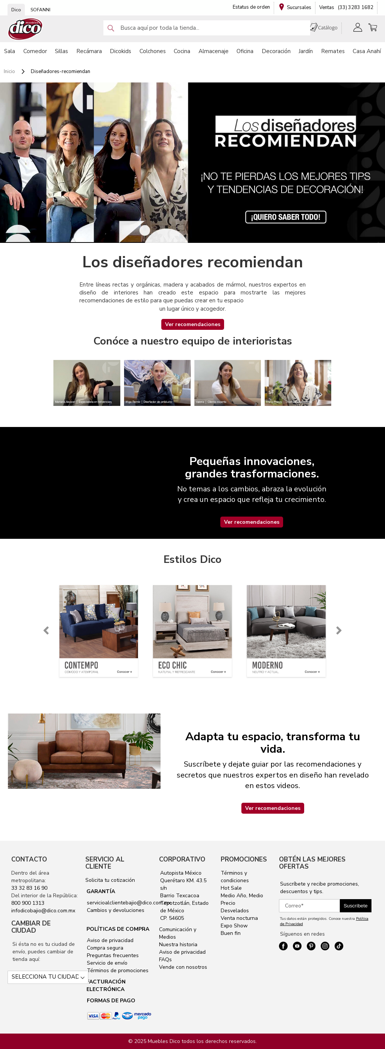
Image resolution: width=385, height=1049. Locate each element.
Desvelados (235, 910)
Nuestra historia (178, 944)
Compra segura (104, 947)
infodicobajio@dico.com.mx (43, 910)
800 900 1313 (27, 903)
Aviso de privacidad (109, 940)
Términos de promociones (117, 970)
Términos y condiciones (235, 876)
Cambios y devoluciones (114, 910)
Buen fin (231, 933)
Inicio (10, 71)
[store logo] (26, 29)
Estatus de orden (251, 7)
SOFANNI (40, 10)
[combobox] (206, 27)
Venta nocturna (239, 918)
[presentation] (45, 630)
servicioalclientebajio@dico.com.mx (129, 902)
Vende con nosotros (183, 967)
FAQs (165, 959)
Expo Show (234, 925)
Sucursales (299, 7)
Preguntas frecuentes (112, 955)
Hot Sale (231, 888)
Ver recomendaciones (192, 324)
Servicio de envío (106, 963)
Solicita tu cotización (110, 880)
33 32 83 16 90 (29, 888)
